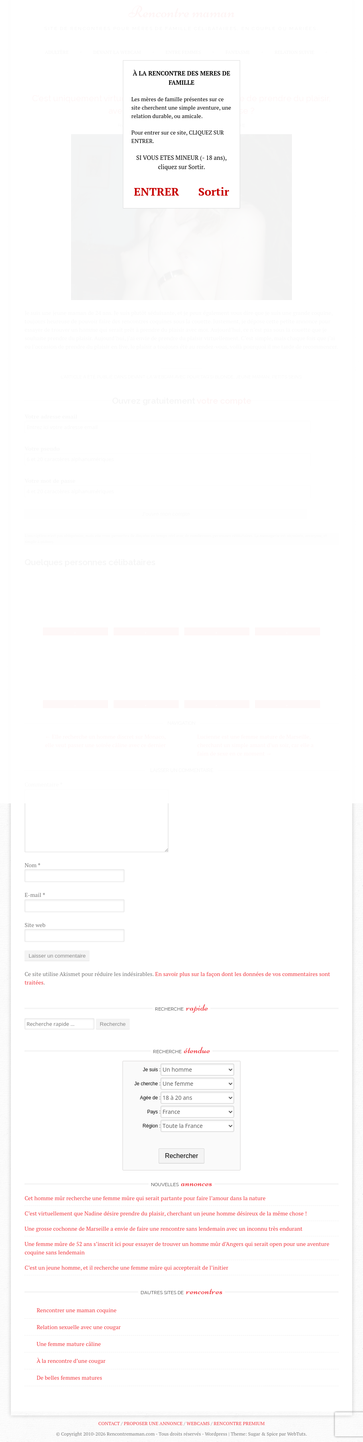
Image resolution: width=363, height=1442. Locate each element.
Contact (109, 1423)
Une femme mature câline (69, 1344)
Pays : (153, 1112)
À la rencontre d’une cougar (71, 1360)
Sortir (213, 191)
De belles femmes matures (69, 1377)
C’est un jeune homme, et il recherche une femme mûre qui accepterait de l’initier (126, 1267)
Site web (34, 925)
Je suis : (152, 1069)
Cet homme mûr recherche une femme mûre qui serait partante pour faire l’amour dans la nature (144, 1198)
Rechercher (181, 1155)
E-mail (34, 895)
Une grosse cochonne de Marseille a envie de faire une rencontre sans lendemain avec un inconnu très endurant (163, 1228)
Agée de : (150, 1098)
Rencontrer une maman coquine (76, 1310)
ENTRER (156, 191)
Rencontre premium (239, 1423)
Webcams (198, 1423)
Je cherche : (147, 1084)
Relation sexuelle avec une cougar (78, 1327)
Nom (32, 865)
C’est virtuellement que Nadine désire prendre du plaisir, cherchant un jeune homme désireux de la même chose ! (165, 1213)
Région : (152, 1126)
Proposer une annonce (153, 1423)
